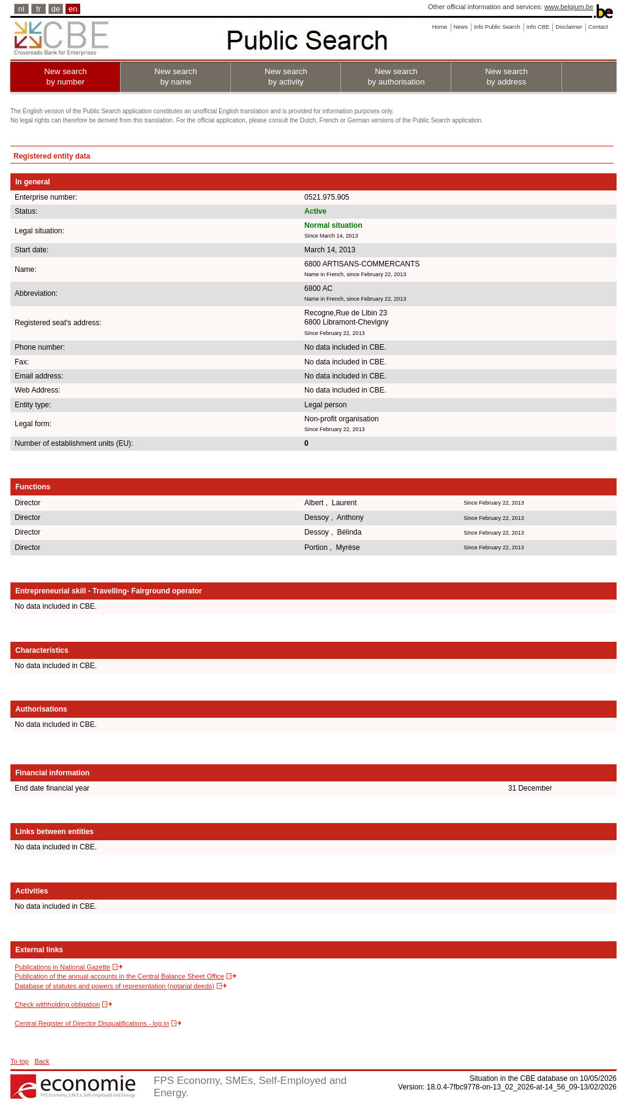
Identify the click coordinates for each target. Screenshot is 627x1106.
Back (41, 1061)
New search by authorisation (395, 76)
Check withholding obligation (57, 1004)
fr (38, 8)
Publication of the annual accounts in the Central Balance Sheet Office (119, 976)
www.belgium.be (568, 6)
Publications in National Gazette (62, 967)
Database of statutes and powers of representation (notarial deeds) (114, 986)
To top (19, 1061)
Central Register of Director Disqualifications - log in (92, 1023)
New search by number (65, 76)
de (56, 8)
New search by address (506, 76)
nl (21, 8)
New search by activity (286, 76)
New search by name (175, 76)
